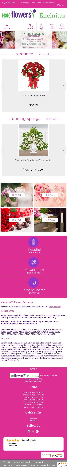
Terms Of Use (8, 465)
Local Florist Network (38, 465)
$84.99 (33, 105)
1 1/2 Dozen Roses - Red (33, 95)
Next (63, 86)
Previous (3, 86)
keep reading (55, 307)
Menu (7, 28)
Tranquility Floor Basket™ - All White (33, 160)
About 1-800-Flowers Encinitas (17, 302)
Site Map (52, 465)
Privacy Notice (21, 465)
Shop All (44, 54)
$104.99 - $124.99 (33, 170)
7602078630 (11, 3)
